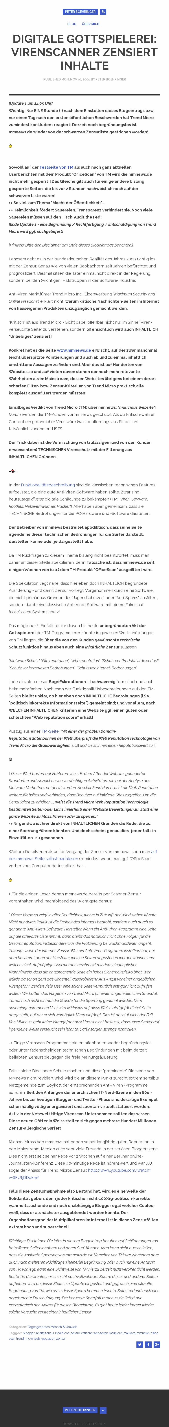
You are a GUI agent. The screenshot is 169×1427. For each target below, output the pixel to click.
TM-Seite (50, 731)
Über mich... (92, 24)
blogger (29, 1333)
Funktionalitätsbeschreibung (48, 485)
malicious (116, 1333)
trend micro (24, 1338)
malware (129, 1333)
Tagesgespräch (39, 1327)
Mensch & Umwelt (64, 1327)
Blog (71, 24)
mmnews (143, 1333)
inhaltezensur (44, 1333)
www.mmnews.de (74, 350)
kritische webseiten (94, 1333)
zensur (61, 1338)
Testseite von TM (56, 167)
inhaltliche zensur (67, 1333)
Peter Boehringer (80, 11)
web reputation (44, 1338)
